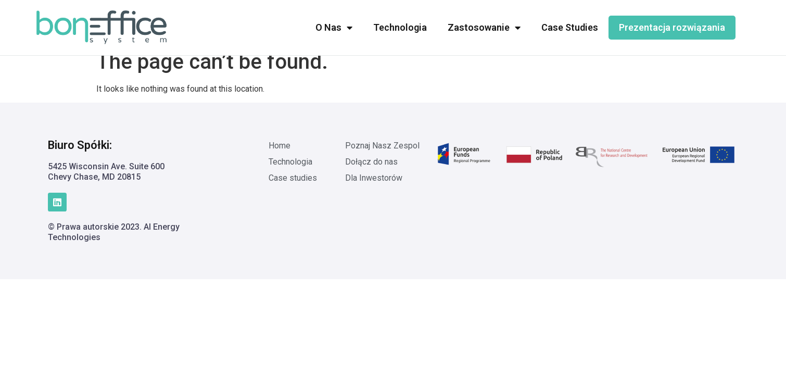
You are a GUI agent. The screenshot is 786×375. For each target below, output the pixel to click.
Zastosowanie (484, 28)
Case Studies (569, 27)
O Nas (333, 28)
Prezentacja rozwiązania (672, 27)
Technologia (400, 27)
